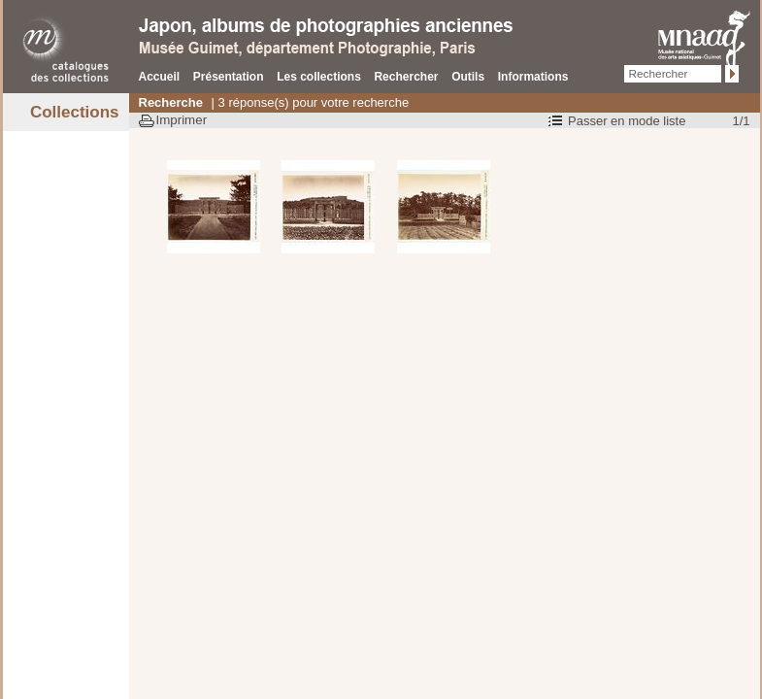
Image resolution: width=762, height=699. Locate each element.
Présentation (228, 76)
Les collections (319, 76)
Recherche (171, 102)
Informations (533, 76)
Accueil (160, 76)
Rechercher (406, 76)
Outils (467, 76)
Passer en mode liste (626, 121)
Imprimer (182, 120)
